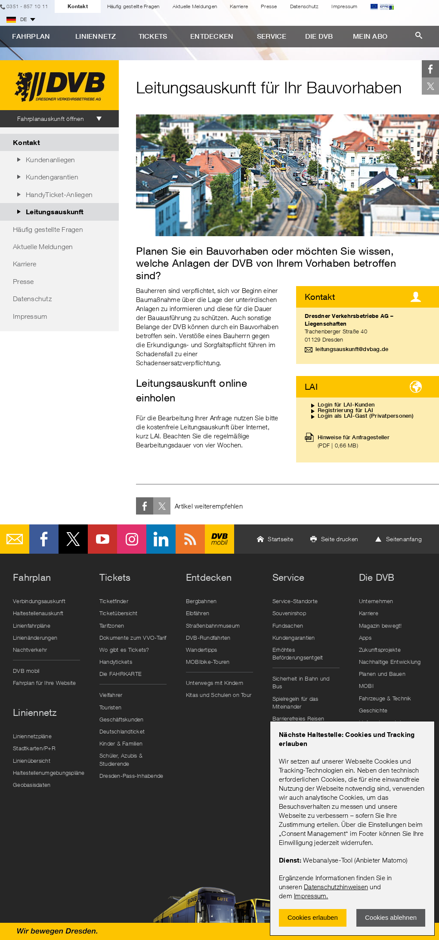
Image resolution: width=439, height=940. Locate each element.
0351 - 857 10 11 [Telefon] (27, 6)
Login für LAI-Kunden (346, 404)
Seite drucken (339, 538)
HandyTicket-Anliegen (59, 194)
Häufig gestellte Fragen (133, 6)
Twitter (430, 86)
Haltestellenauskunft (38, 613)
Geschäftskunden (121, 719)
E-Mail (14, 539)
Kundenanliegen (50, 159)
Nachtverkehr (30, 649)
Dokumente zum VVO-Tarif (133, 637)
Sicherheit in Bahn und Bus (301, 682)
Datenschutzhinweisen (336, 887)
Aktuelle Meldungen (195, 6)
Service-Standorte (295, 601)
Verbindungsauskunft (39, 601)
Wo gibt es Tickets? (124, 649)
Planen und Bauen (382, 673)
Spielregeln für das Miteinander (295, 702)
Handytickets (115, 661)
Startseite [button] (280, 538)
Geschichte (373, 710)
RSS (190, 539)
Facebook (430, 68)
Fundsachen (287, 625)
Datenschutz (304, 6)
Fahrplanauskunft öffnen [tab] (50, 118)
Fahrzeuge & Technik (385, 698)
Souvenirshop (289, 613)
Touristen (110, 707)
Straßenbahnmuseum (213, 625)
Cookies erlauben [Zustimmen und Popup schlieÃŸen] (313, 917)
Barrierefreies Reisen (298, 718)
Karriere (239, 6)
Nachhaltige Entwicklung (390, 661)
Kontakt (78, 6)
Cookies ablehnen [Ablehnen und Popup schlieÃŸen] (391, 917)
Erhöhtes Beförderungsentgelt (297, 653)
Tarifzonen (111, 625)
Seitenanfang (404, 538)
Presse (269, 6)
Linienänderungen (35, 637)
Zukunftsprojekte (380, 649)
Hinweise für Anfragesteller (354, 441)
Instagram (131, 539)
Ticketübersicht (118, 613)
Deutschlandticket (122, 731)
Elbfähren (197, 613)
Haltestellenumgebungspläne (48, 772)
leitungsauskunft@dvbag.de (351, 349)
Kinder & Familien (120, 743)
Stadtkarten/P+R (34, 748)
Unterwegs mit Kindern (214, 682)
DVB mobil (219, 539)
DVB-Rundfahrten (208, 637)
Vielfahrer (111, 694)
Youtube (102, 539)
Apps (365, 637)
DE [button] (16, 19)
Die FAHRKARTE (120, 673)
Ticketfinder (113, 601)
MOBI (366, 685)
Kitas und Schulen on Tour (218, 694)
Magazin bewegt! (380, 625)
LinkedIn (161, 539)
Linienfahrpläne (31, 625)
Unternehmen (376, 601)
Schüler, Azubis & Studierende (120, 759)
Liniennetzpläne (32, 736)
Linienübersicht (31, 760)
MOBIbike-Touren (208, 661)
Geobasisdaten (31, 784)
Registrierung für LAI (345, 410)
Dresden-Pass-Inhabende (131, 775)
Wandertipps (201, 649)
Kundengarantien (52, 177)
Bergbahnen (201, 601)
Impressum (310, 896)
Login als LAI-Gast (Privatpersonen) (366, 416)
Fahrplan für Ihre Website (44, 682)
